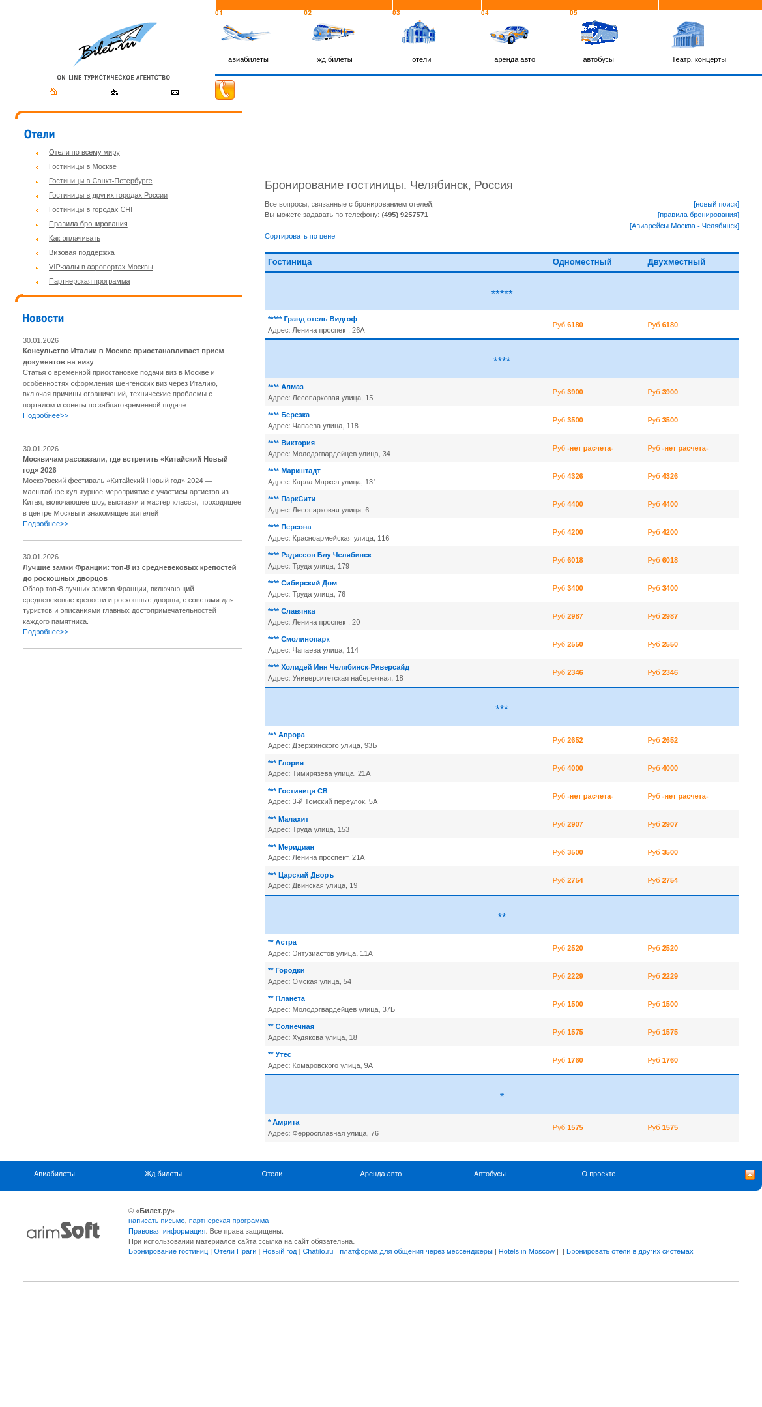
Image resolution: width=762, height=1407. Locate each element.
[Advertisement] (132, 751)
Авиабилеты (54, 1174)
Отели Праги (235, 1251)
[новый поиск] (716, 204)
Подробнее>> (45, 415)
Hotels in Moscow (527, 1251)
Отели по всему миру (84, 152)
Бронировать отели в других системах (629, 1251)
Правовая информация (166, 1231)
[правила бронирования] (698, 214)
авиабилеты (248, 59)
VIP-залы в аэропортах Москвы (101, 267)
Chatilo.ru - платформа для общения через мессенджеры (397, 1251)
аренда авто (514, 59)
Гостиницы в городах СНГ (91, 209)
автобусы (598, 59)
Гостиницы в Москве (83, 166)
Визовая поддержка (82, 252)
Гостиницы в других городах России (108, 195)
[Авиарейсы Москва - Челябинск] (684, 226)
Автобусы (490, 1174)
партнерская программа (229, 1220)
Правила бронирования (88, 224)
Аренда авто (381, 1174)
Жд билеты (163, 1174)
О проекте (599, 1174)
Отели (272, 1174)
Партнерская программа (89, 281)
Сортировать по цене (300, 236)
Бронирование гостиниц (168, 1251)
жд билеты (334, 59)
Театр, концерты (699, 59)
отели (421, 59)
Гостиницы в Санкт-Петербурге (101, 181)
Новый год (279, 1251)
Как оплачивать (74, 238)
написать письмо (156, 1220)
